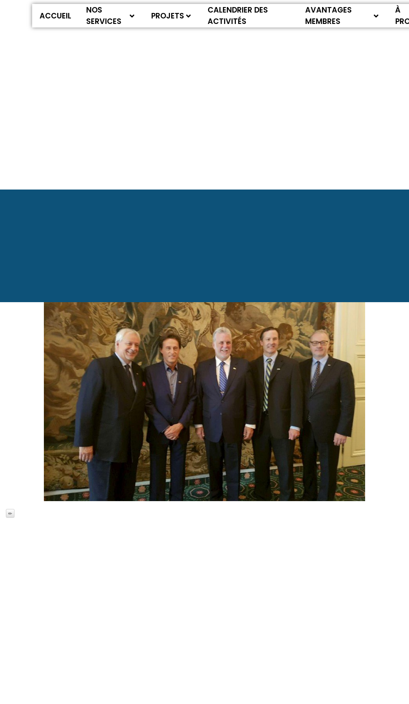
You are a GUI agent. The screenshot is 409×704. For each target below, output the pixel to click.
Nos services (110, 15)
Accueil (55, 16)
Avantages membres (342, 15)
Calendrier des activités (238, 15)
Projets (171, 16)
